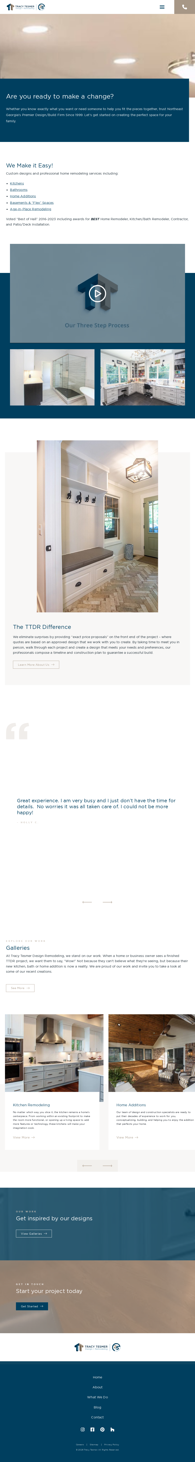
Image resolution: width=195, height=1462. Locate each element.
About (98, 1387)
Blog (97, 1407)
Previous (87, 902)
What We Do (97, 1397)
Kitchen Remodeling (31, 1105)
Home (97, 1377)
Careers (80, 1444)
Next (108, 902)
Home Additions (23, 196)
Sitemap (94, 1444)
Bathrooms (18, 190)
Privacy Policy (111, 1444)
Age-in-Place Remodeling (30, 209)
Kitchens (17, 183)
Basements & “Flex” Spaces (32, 203)
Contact (97, 1417)
